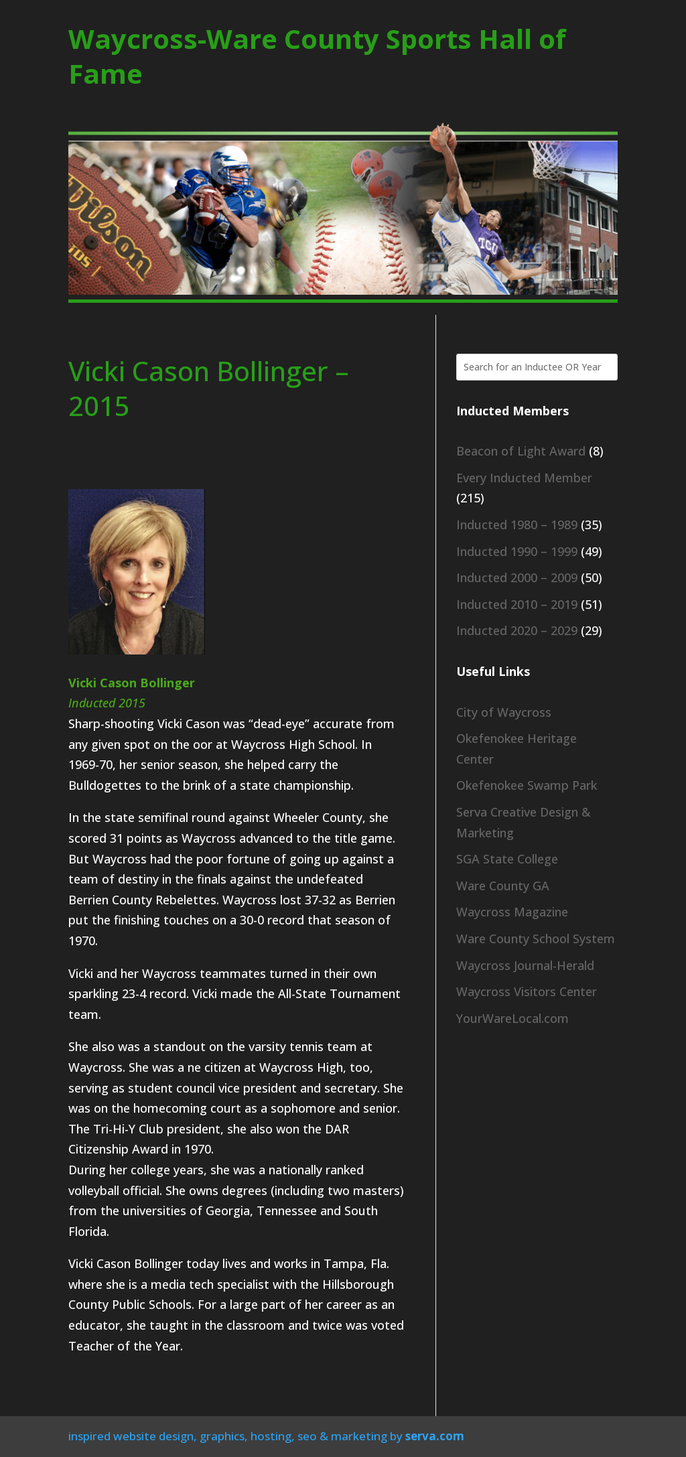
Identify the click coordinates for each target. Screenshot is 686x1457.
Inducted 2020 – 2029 (516, 630)
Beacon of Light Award (521, 451)
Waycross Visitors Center (526, 991)
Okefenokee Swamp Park (526, 785)
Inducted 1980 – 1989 (516, 524)
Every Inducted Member (524, 478)
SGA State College (507, 859)
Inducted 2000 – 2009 (516, 577)
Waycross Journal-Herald (525, 965)
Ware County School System (535, 938)
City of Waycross (503, 712)
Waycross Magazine (512, 912)
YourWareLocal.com (512, 1018)
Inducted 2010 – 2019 (516, 604)
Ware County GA (502, 886)
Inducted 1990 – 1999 (516, 551)
